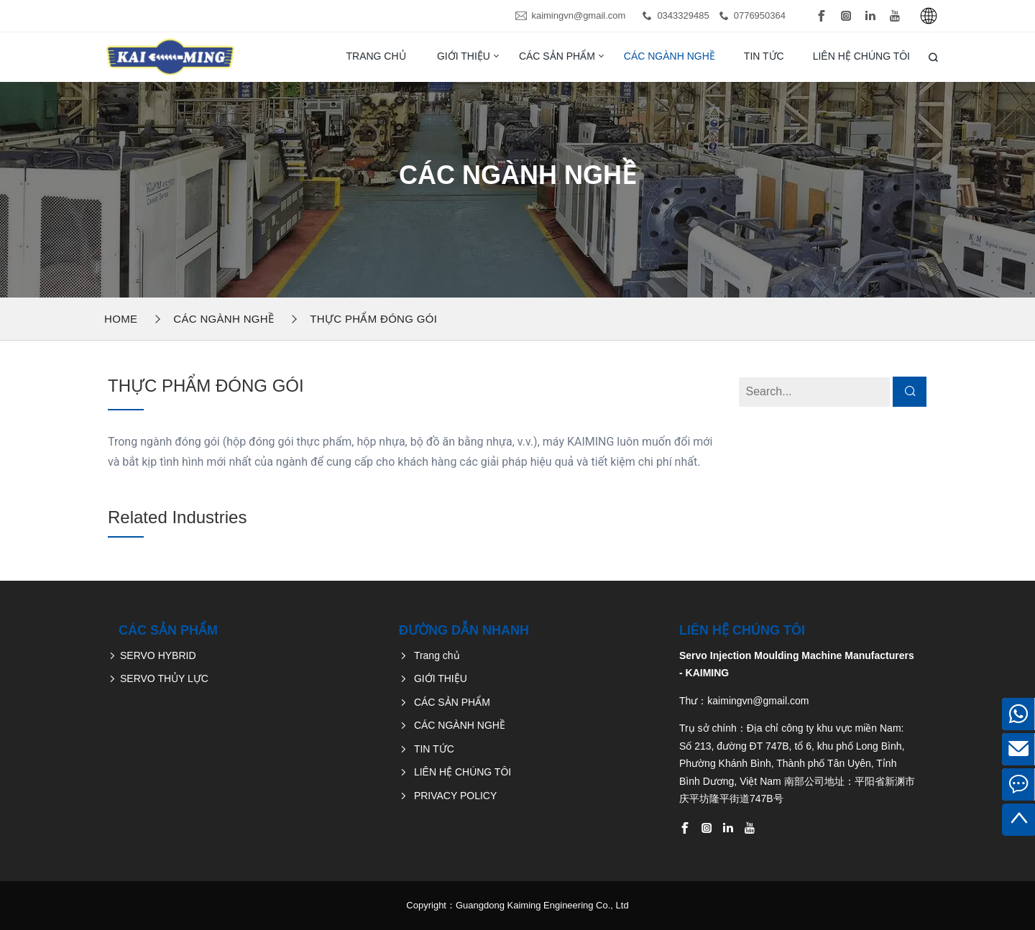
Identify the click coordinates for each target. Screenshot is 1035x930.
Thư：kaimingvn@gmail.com (744, 700)
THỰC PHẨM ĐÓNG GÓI (373, 319)
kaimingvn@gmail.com (578, 15)
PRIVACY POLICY (455, 795)
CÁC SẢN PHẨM (557, 56)
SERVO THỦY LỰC (164, 678)
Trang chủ (375, 56)
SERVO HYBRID (158, 655)
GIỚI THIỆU (463, 56)
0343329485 (683, 15)
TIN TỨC (764, 56)
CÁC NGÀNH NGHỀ (669, 56)
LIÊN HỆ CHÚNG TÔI (861, 56)
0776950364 (760, 15)
